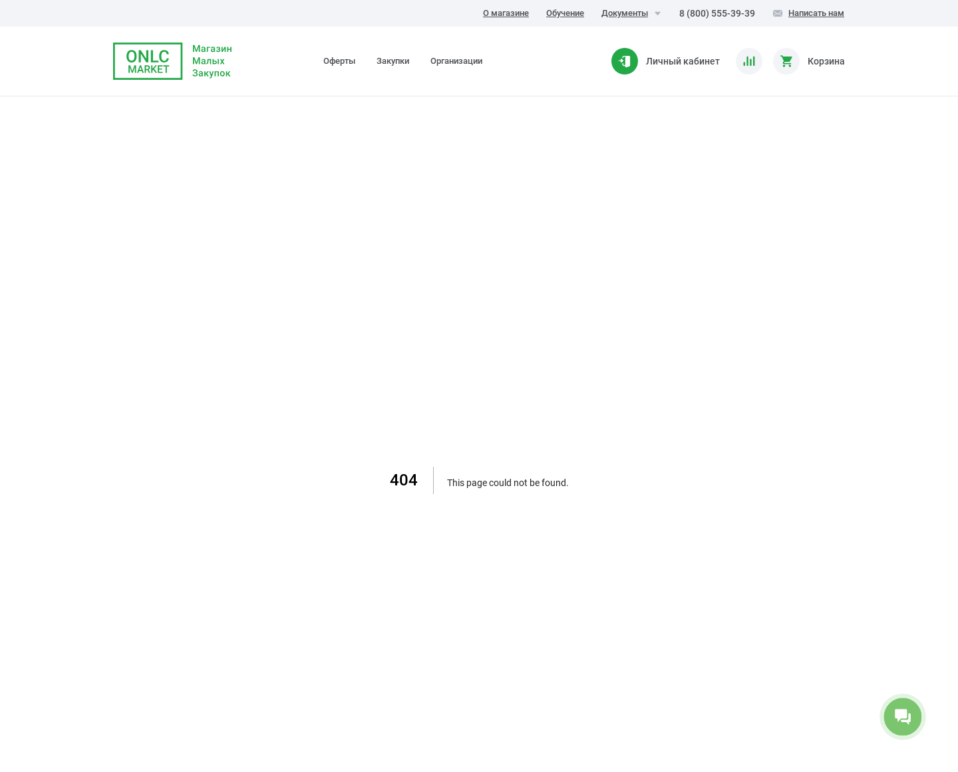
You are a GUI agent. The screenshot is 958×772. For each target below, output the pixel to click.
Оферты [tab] (339, 61)
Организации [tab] (456, 61)
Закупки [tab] (393, 61)
